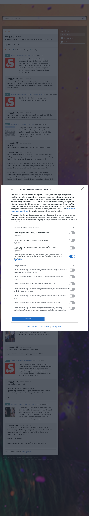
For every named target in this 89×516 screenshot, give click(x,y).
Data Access (44, 327)
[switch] (72, 232)
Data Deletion (32, 327)
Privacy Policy (57, 327)
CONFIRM (28, 319)
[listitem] (44, 228)
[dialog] (44, 258)
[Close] (83, 189)
